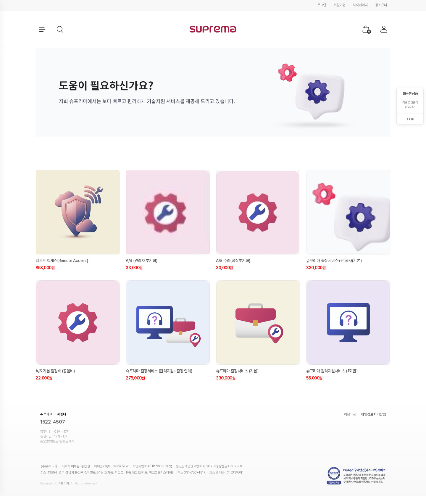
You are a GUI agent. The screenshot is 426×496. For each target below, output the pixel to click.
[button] (60, 29)
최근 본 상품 (410, 93)
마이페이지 (360, 5)
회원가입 (339, 5)
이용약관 (350, 414)
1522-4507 (52, 422)
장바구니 (381, 5)
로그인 (321, 5)
